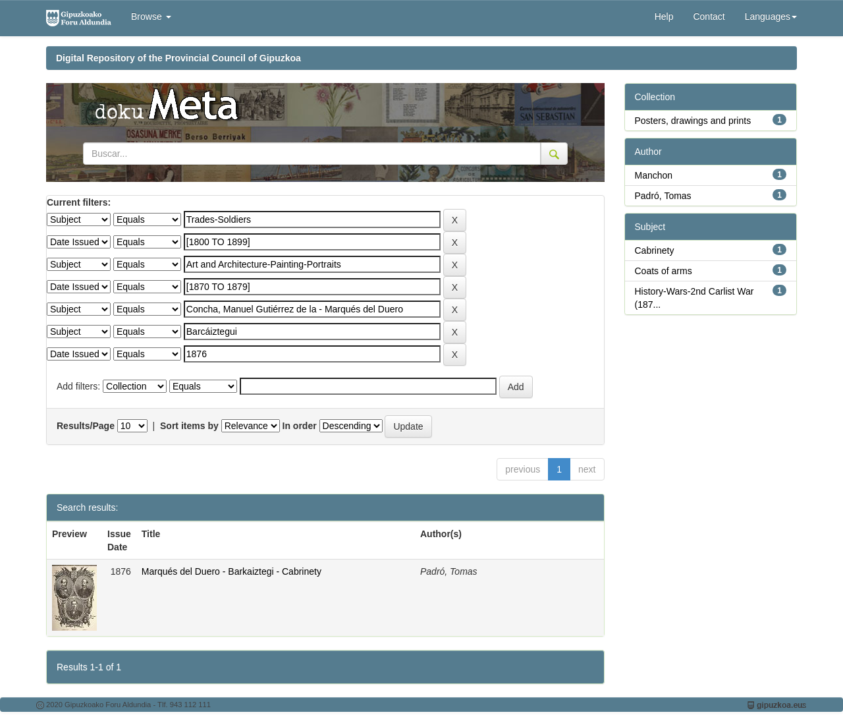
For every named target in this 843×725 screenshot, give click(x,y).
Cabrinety (654, 250)
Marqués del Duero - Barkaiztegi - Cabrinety (231, 571)
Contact (708, 16)
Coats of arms (663, 271)
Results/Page (86, 425)
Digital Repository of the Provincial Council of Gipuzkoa (178, 58)
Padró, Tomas (663, 195)
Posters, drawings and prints (693, 120)
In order (300, 425)
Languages (771, 16)
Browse (151, 16)
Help (664, 16)
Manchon (654, 175)
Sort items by (189, 425)
